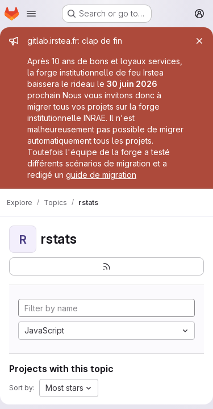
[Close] (199, 41)
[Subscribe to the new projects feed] (106, 266)
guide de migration (101, 175)
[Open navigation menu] (31, 14)
